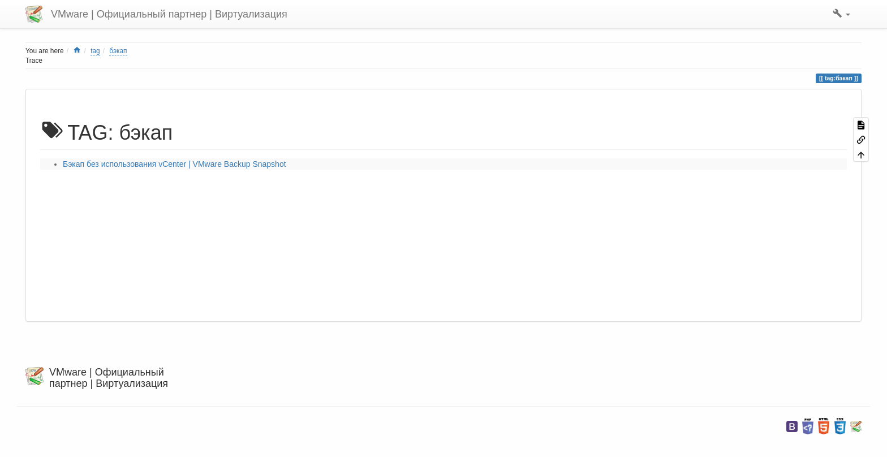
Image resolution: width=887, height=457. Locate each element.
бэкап (118, 51)
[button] (841, 14)
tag (95, 51)
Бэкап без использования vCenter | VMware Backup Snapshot (174, 164)
